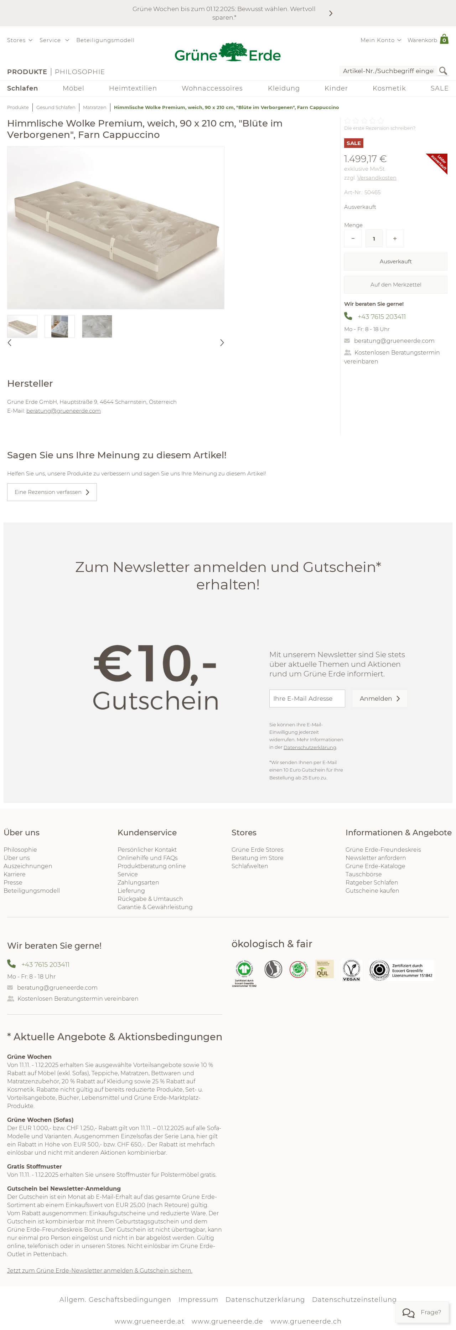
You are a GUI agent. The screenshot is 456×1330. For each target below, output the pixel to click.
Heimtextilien (133, 88)
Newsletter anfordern (376, 858)
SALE (440, 88)
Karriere (15, 874)
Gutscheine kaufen (372, 890)
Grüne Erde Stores (258, 849)
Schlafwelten (250, 866)
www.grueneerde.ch (306, 1321)
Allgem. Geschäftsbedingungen (115, 1300)
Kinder (336, 88)
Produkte (27, 72)
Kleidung (284, 88)
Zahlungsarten (138, 882)
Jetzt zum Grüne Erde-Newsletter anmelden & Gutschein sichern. (99, 1270)
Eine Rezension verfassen (48, 492)
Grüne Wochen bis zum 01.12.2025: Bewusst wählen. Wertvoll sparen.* (224, 13)
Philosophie (80, 72)
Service (128, 874)
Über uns (17, 858)
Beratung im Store (258, 858)
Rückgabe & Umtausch (150, 899)
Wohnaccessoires (212, 88)
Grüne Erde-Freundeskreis (383, 849)
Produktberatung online (152, 866)
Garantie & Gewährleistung (155, 907)
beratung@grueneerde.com (394, 340)
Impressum (198, 1300)
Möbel (73, 88)
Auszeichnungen (28, 866)
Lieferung (131, 890)
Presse (13, 882)
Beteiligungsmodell (105, 40)
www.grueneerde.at (150, 1321)
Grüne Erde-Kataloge (375, 866)
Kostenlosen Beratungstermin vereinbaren (78, 998)
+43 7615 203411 (382, 317)
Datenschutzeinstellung (354, 1300)
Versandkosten (377, 177)
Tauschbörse (364, 874)
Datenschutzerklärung (310, 747)
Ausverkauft (396, 261)
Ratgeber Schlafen (372, 882)
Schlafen (22, 88)
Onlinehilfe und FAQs (148, 858)
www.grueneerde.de (227, 1321)
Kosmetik (389, 88)
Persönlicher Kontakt (147, 849)
